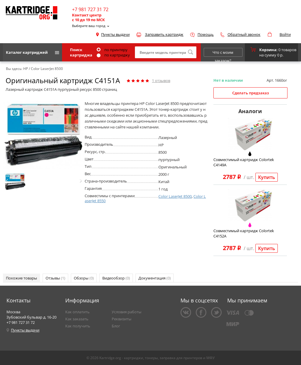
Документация (154, 278)
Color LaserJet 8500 (175, 196)
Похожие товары (21, 278)
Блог (116, 326)
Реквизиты (121, 319)
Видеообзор (116, 278)
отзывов (161, 80)
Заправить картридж (164, 34)
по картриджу (113, 55)
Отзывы (55, 278)
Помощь (206, 34)
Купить (266, 177)
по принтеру (112, 49)
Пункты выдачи (115, 34)
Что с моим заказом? (223, 53)
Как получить (77, 326)
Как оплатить (77, 311)
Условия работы (126, 311)
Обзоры (84, 278)
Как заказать (76, 319)
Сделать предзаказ (250, 93)
